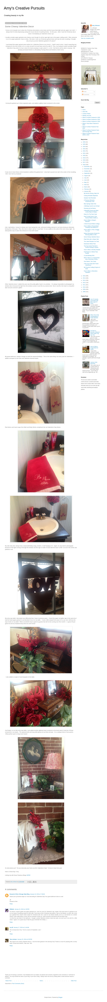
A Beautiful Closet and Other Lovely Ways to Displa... (91, 211)
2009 (84, 289)
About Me (84, 111)
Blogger (60, 997)
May (85, 182)
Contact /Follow (86, 113)
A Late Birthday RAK (89, 255)
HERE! (28, 875)
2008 (84, 291)
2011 (84, 284)
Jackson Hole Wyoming (93, 363)
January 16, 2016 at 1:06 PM (22, 909)
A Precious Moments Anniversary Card (89, 200)
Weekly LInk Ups (86, 115)
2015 (84, 276)
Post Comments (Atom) (18, 983)
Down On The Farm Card (90, 214)
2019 (84, 158)
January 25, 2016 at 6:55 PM (24, 939)
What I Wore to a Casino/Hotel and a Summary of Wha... (91, 258)
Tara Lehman (13, 939)
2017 (84, 162)
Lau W (11, 927)
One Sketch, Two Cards (90, 261)
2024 (84, 146)
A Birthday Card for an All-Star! (92, 206)
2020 (84, 155)
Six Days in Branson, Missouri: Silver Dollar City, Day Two (95, 333)
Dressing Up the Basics (90, 208)
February (86, 189)
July (85, 178)
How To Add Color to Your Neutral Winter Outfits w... (91, 217)
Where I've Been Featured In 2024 (91, 121)
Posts (84, 91)
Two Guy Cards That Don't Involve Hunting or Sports (91, 246)
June (85, 180)
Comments (85, 94)
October (86, 171)
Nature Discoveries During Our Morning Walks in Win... (92, 234)
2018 (84, 160)
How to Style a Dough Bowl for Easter (94, 348)
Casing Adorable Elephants (91, 195)
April (85, 184)
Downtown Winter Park (90, 243)
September (87, 173)
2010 (84, 287)
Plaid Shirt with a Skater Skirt (91, 239)
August (86, 175)
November (87, 168)
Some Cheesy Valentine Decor (92, 237)
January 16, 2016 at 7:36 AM (37, 894)
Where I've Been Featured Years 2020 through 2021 (90, 130)
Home (41, 980)
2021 (84, 153)
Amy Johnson (96, 25)
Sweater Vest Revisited (90, 198)
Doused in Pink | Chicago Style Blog (19, 894)
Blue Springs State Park (90, 203)
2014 (84, 278)
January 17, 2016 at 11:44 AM (21, 927)
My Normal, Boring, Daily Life (91, 193)
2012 (84, 282)
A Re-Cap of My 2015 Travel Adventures (91, 264)
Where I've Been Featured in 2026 (91, 117)
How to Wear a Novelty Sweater (92, 249)
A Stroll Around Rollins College (92, 223)
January (86, 191)
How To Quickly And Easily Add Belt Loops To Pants (94, 301)
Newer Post (8, 980)
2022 (84, 151)
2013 (84, 280)
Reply (11, 903)
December (87, 166)
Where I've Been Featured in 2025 (91, 119)
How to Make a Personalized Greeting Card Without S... (91, 226)
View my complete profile (87, 38)
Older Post (73, 980)
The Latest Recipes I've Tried (91, 241)
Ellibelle (12, 909)
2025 (84, 144)
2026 (84, 142)
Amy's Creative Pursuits (24, 8)
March (86, 187)
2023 (84, 148)
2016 (84, 164)
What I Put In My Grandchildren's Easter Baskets (94, 316)
